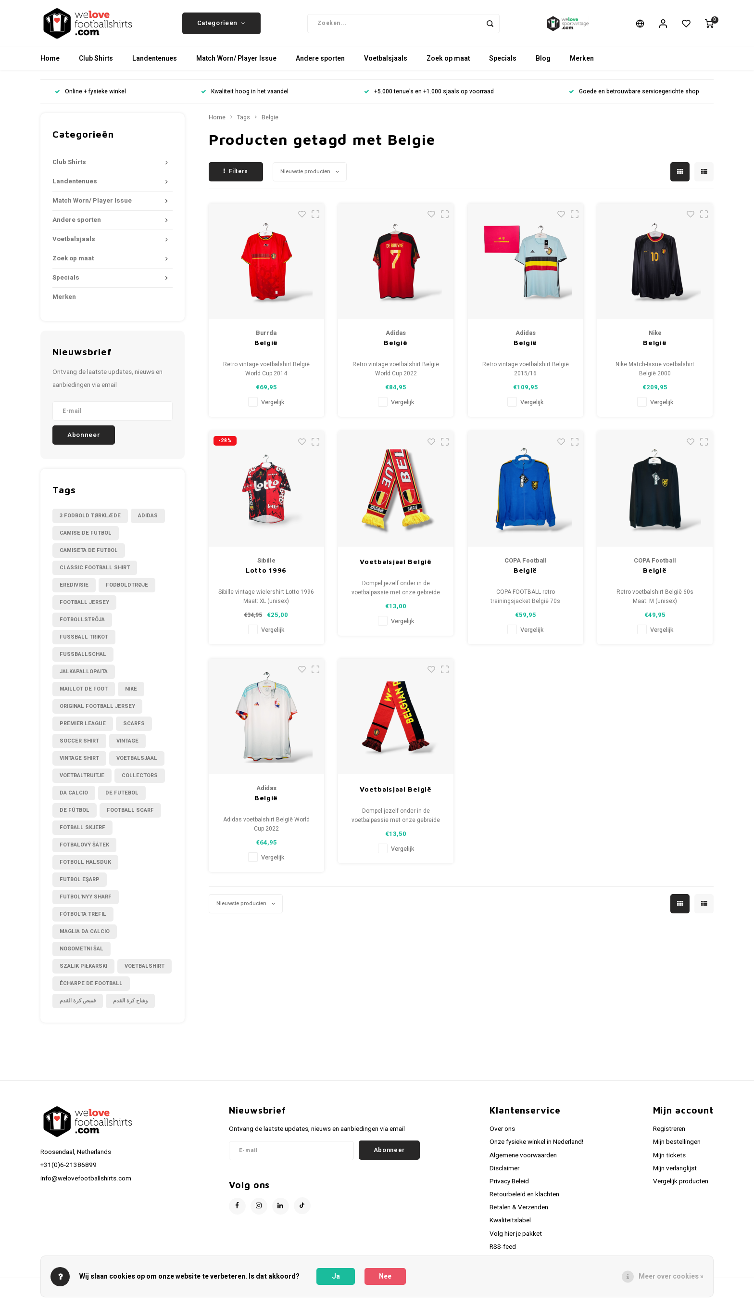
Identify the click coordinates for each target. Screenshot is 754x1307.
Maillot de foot (84, 695)
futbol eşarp (80, 886)
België (266, 349)
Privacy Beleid (509, 1187)
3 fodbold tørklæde (90, 522)
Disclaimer (504, 1174)
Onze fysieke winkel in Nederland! (536, 1148)
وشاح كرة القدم (130, 1007)
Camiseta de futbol (89, 556)
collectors (140, 782)
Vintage (127, 747)
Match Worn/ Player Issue (236, 65)
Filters (236, 177)
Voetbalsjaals (385, 65)
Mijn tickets (669, 1161)
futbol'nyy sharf (86, 903)
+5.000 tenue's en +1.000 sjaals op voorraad (429, 98)
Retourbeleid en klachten (524, 1200)
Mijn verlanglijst (675, 1174)
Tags (243, 123)
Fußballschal (83, 660)
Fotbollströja (82, 626)
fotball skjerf (82, 834)
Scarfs (134, 730)
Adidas (148, 522)
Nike (131, 695)
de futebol (121, 799)
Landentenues (154, 65)
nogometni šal (81, 955)
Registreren (669, 1135)
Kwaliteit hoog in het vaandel (245, 98)
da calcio (74, 799)
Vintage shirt (79, 764)
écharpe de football (91, 990)
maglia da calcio (85, 938)
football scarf (130, 816)
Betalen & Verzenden (519, 1213)
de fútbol (74, 816)
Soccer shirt (79, 747)
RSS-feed (503, 1253)
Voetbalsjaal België (395, 568)
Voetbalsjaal (136, 764)
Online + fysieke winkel (90, 98)
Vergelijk (272, 408)
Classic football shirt (95, 574)
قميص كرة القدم (78, 1007)
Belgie (270, 123)
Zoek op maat (448, 65)
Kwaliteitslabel (510, 1226)
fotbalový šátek (84, 851)
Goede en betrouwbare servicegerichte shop (634, 98)
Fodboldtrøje (127, 591)
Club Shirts (96, 65)
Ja (336, 1276)
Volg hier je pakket (516, 1239)
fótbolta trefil (83, 920)
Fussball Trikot (84, 643)
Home (50, 65)
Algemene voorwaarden (523, 1161)
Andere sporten (320, 65)
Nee (385, 1276)
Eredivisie (74, 591)
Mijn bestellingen (677, 1148)
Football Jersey (84, 608)
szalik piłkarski (83, 972)
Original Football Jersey (97, 712)
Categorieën (221, 26)
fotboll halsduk (85, 868)
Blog (543, 65)
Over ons (502, 1135)
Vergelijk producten (680, 1187)
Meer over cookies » (671, 1276)
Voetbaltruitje (82, 782)
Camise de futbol (86, 539)
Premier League (83, 730)
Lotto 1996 (266, 576)
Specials (502, 65)
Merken (582, 65)
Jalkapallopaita (84, 678)
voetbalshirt (144, 972)
